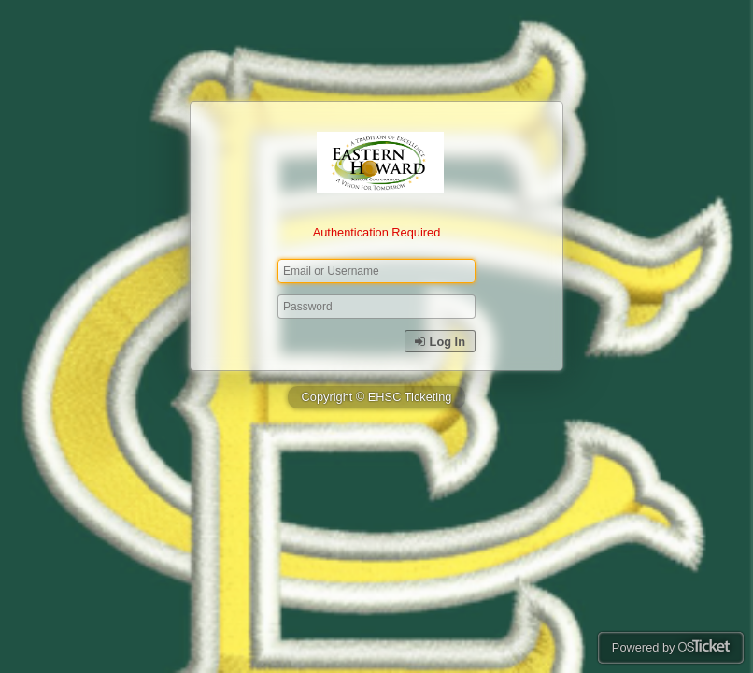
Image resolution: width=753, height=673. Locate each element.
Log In (440, 342)
